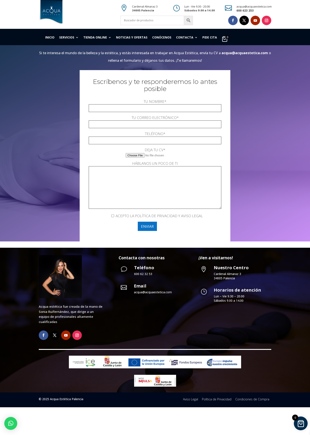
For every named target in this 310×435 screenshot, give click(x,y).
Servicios (66, 37)
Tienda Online (95, 37)
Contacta (184, 37)
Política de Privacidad (216, 427)
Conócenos (161, 37)
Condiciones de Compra (252, 427)
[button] (10, 423)
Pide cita (209, 37)
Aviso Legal (190, 427)
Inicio (49, 37)
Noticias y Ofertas (131, 37)
